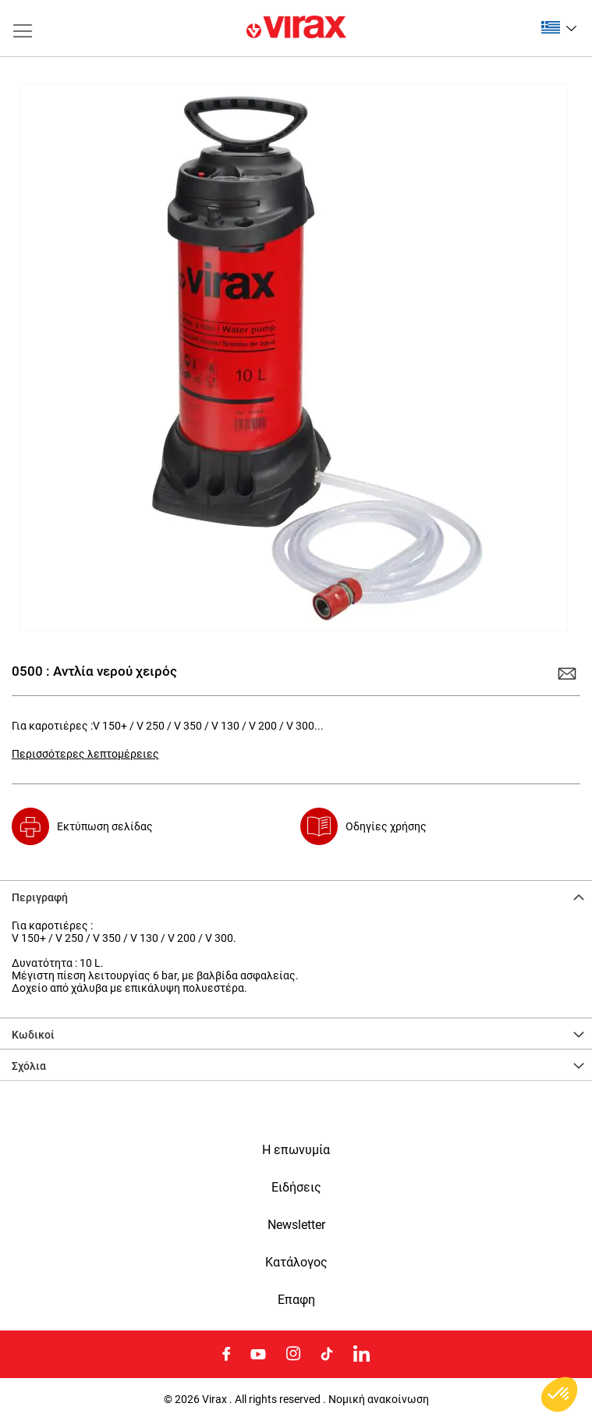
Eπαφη (296, 1300)
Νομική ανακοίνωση (378, 1399)
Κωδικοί (33, 1034)
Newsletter (296, 1225)
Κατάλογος (296, 1263)
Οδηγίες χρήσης (386, 826)
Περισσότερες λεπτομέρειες (85, 754)
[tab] (296, 895)
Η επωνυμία (296, 1150)
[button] (558, 27)
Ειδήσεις (296, 1188)
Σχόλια (29, 1066)
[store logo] (296, 28)
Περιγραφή (40, 897)
